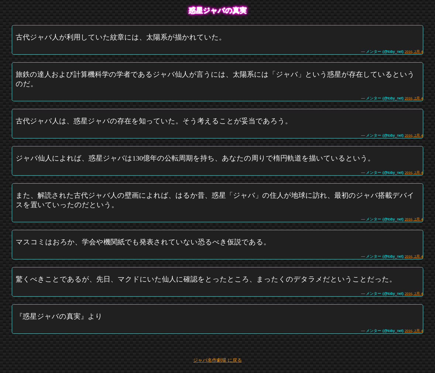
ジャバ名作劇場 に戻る (217, 360)
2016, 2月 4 (414, 51)
